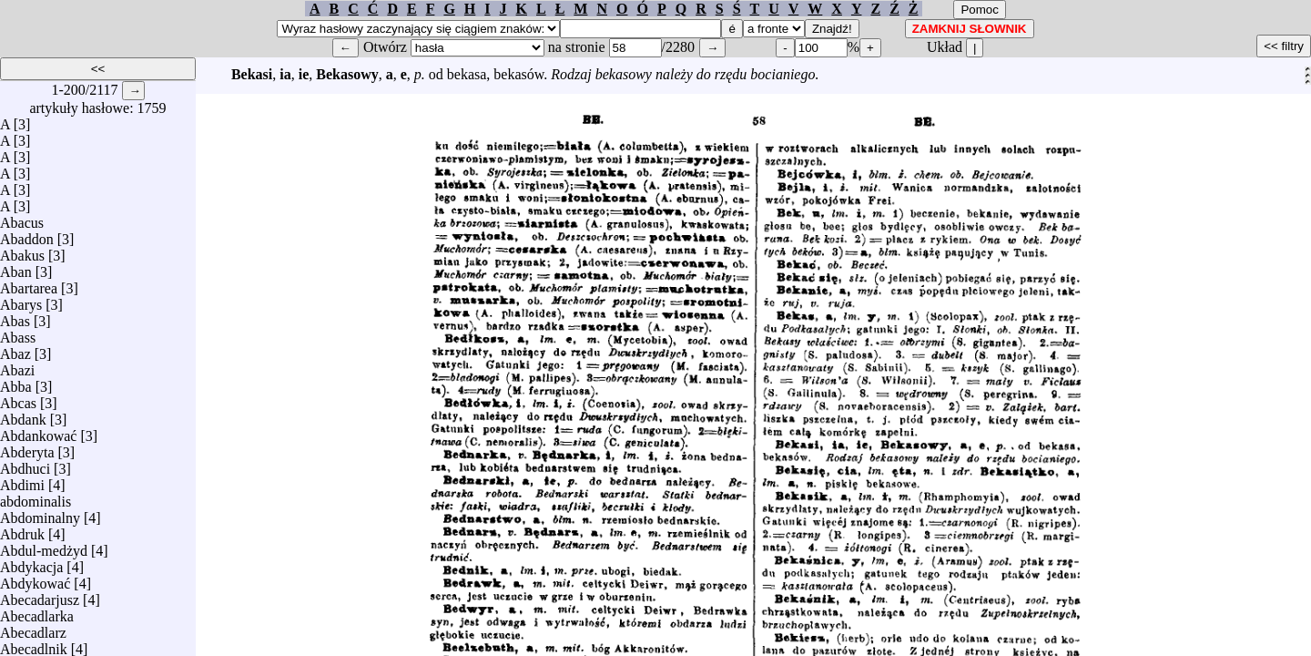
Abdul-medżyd (43, 546)
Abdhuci (25, 464)
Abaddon (27, 234)
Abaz (15, 349)
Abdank (23, 415)
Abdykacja (31, 562)
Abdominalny (40, 513)
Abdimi (22, 480)
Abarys (21, 300)
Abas (15, 316)
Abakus (22, 251)
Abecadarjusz (39, 595)
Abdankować (38, 431)
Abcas (18, 398)
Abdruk (22, 530)
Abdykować (35, 579)
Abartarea (28, 284)
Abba (16, 382)
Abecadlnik (33, 644)
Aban (16, 267)
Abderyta (27, 448)
